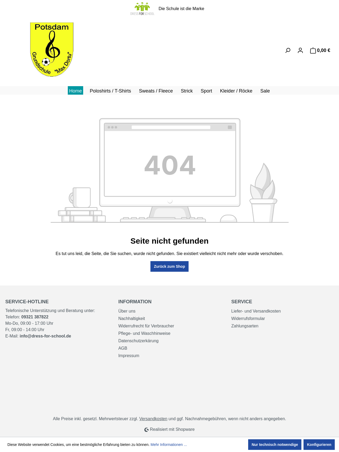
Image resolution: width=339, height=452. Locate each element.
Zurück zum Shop (169, 266)
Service (241, 301)
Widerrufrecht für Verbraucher (146, 326)
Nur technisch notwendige (275, 444)
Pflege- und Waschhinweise (144, 333)
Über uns (127, 311)
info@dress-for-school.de (45, 336)
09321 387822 (34, 317)
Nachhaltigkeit (131, 318)
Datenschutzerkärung (138, 341)
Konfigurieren (319, 444)
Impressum (128, 355)
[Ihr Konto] (300, 50)
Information (135, 301)
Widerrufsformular (248, 318)
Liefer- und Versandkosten (256, 311)
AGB (122, 348)
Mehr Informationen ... (169, 444)
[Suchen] (287, 50)
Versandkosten (153, 418)
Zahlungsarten (244, 326)
